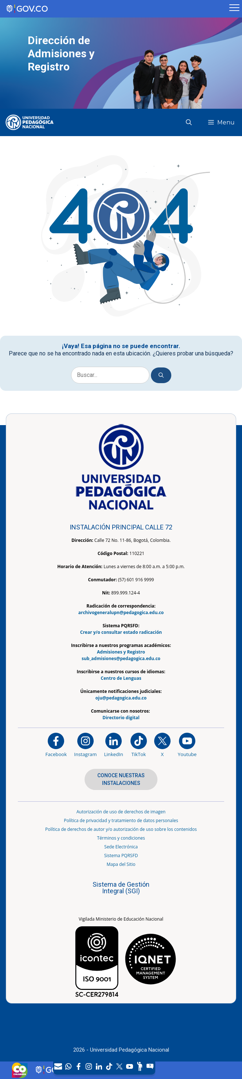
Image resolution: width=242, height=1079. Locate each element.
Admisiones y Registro (121, 652)
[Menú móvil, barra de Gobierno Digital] (234, 9)
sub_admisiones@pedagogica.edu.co (121, 658)
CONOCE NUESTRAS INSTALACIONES (121, 779)
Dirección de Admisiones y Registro (61, 53)
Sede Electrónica (121, 847)
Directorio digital (120, 717)
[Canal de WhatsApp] (68, 1066)
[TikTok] (109, 1066)
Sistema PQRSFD (121, 855)
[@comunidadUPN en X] (162, 745)
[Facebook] (79, 1066)
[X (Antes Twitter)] (119, 1066)
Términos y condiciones (121, 838)
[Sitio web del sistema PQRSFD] (150, 1066)
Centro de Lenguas (121, 678)
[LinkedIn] (99, 1066)
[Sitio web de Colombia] (19, 1070)
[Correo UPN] (58, 1066)
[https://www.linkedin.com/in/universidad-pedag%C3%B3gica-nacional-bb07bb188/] (113, 745)
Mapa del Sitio (121, 864)
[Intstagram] (89, 1066)
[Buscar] (161, 375)
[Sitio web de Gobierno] (113, 9)
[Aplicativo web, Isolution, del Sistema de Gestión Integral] (121, 891)
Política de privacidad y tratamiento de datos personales (121, 820)
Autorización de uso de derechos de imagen (121, 812)
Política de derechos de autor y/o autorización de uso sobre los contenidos (121, 829)
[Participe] (140, 1066)
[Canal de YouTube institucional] (187, 745)
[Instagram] (85, 745)
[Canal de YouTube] (130, 1066)
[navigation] (104, 1066)
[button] (191, 122)
